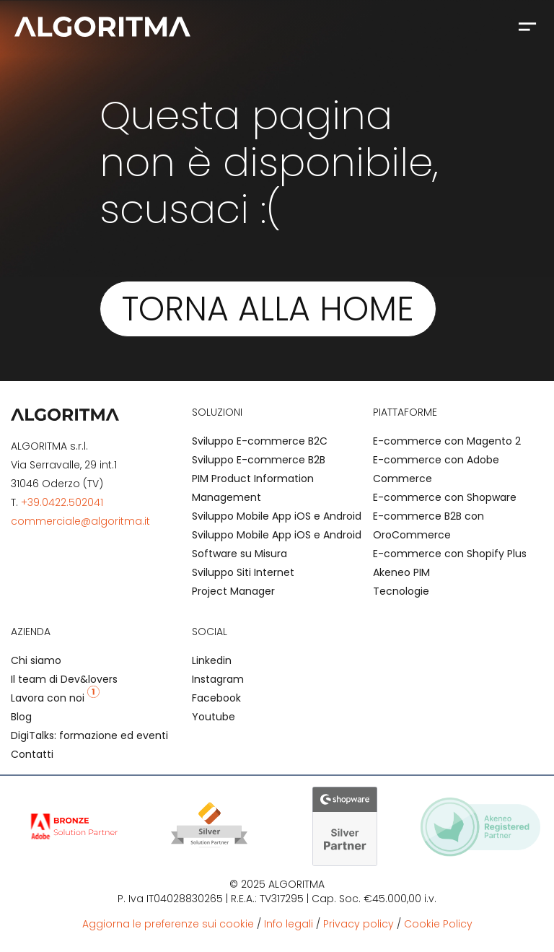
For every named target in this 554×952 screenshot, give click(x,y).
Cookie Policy (438, 924)
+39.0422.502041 (62, 502)
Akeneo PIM (401, 572)
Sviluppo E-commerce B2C (259, 441)
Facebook (216, 698)
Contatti (32, 754)
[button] (527, 26)
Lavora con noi (55, 698)
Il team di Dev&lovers (64, 679)
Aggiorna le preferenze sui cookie (168, 924)
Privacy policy (358, 924)
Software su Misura (239, 553)
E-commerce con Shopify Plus (450, 553)
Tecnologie (401, 591)
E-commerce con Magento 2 (447, 441)
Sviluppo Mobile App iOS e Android (276, 516)
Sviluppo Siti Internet (243, 572)
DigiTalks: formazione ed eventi (89, 735)
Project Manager (233, 591)
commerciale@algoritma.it (80, 521)
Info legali (288, 924)
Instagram (218, 679)
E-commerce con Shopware (444, 497)
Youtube (213, 716)
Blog (21, 716)
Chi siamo (36, 660)
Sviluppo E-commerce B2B (258, 460)
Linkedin (212, 660)
